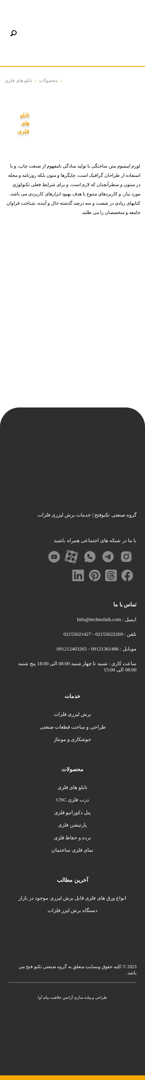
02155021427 (77, 634)
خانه (67, 81)
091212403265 (72, 649)
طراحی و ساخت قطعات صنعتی (73, 727)
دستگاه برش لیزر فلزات (73, 910)
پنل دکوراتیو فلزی (72, 812)
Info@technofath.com (99, 619)
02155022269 (108, 634)
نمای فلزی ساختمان (72, 850)
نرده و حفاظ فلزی (73, 837)
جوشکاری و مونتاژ (73, 739)
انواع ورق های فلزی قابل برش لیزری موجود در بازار (72, 898)
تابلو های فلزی (73, 787)
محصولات (48, 80)
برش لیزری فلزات (73, 714)
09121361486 (104, 649)
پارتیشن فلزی (72, 825)
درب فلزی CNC (72, 800)
